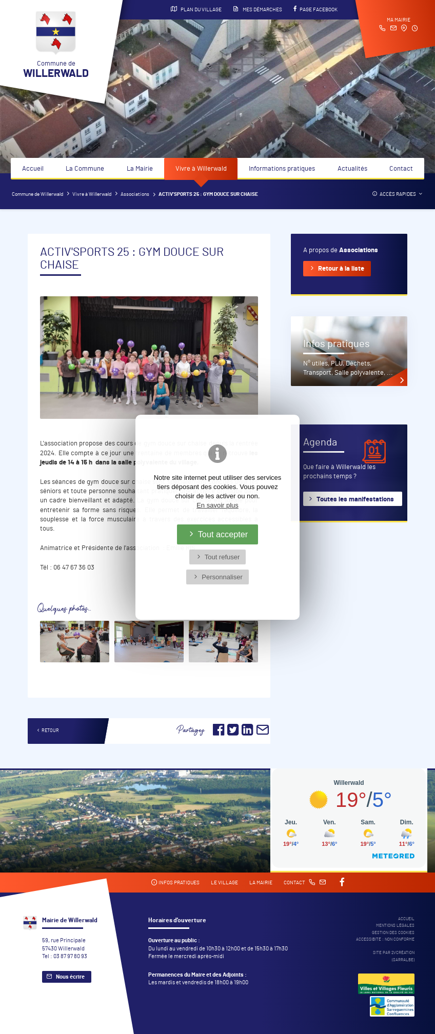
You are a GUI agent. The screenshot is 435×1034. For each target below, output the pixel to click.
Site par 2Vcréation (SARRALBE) (393, 956)
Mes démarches (257, 9)
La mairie (260, 882)
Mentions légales (395, 925)
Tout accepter (223, 534)
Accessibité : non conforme (385, 939)
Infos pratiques (175, 882)
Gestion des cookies (393, 932)
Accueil (33, 169)
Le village (224, 882)
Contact (401, 169)
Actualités (352, 169)
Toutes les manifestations (355, 499)
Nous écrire (70, 977)
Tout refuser (222, 557)
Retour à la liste (341, 269)
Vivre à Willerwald (201, 169)
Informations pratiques (282, 169)
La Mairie (140, 169)
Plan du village (196, 9)
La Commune (85, 169)
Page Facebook (315, 9)
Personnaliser (222, 577)
